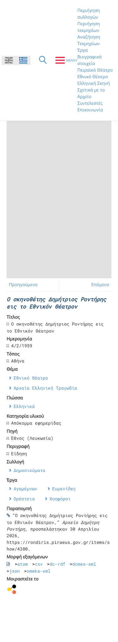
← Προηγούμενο (20, 285)
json (14, 571)
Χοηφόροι (59, 499)
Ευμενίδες (64, 489)
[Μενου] (63, 60)
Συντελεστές (90, 103)
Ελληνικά (24, 406)
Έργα (82, 50)
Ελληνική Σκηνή (93, 83)
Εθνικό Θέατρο (92, 77)
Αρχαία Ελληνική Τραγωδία (45, 388)
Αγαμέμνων (25, 489)
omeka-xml (39, 571)
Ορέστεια (24, 499)
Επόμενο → (103, 285)
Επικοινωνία (90, 110)
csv (39, 564)
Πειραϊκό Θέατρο (95, 70)
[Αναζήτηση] (42, 60)
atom (22, 564)
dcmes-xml (84, 564)
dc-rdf (57, 564)
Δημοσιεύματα (29, 470)
